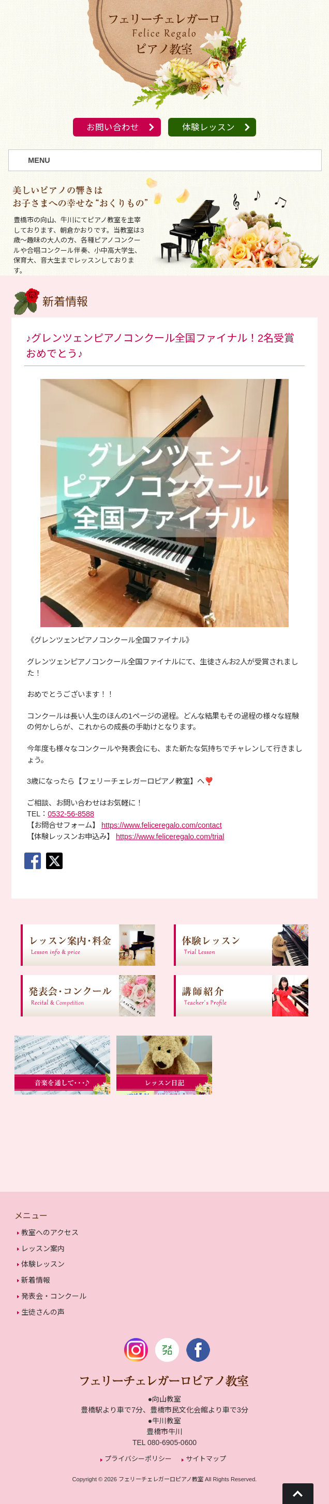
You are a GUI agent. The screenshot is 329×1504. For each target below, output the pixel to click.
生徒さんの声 (43, 1308)
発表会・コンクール (53, 1293)
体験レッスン (210, 128)
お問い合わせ (111, 128)
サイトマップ (206, 1453)
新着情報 (35, 1278)
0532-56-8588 (71, 814)
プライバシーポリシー (138, 1453)
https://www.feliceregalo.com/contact (161, 826)
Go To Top (297, 1493)
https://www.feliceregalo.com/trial (170, 836)
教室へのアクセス (50, 1233)
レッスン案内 (43, 1248)
